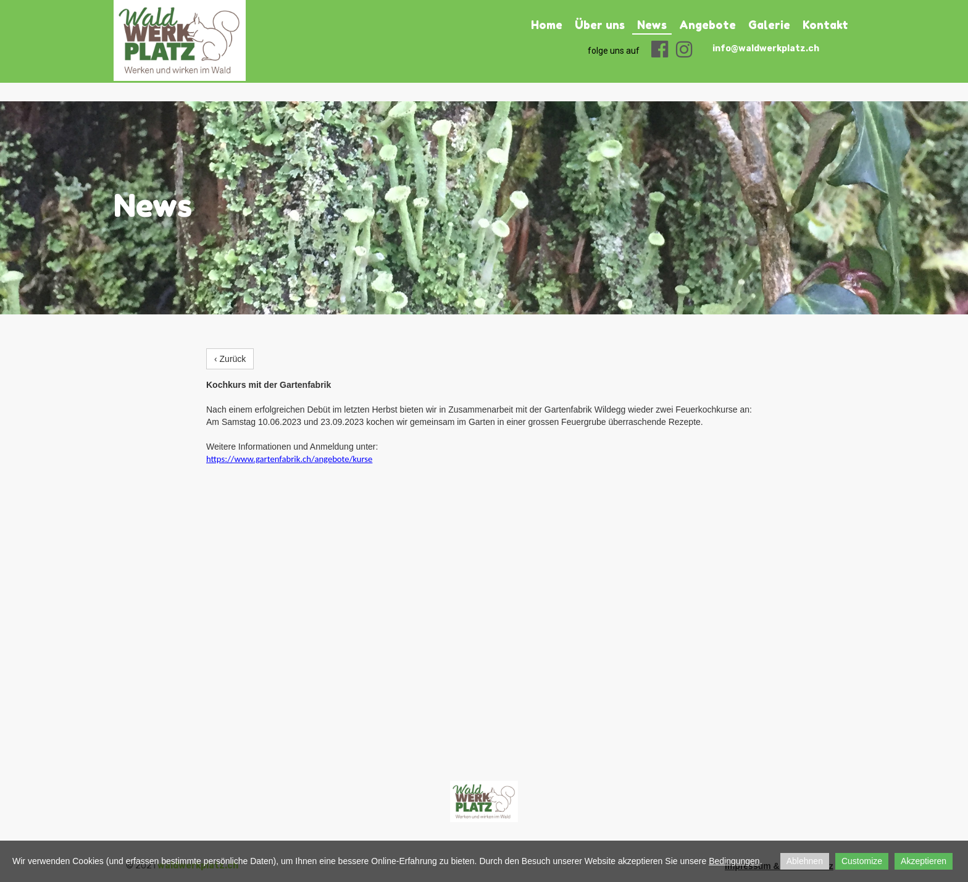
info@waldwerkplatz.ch (765, 48)
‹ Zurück (230, 359)
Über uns (600, 25)
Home (546, 25)
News (652, 25)
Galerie (769, 25)
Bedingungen (734, 861)
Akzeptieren (923, 861)
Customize (861, 861)
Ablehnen (804, 861)
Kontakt (825, 25)
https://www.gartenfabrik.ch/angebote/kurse (289, 458)
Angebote (707, 25)
